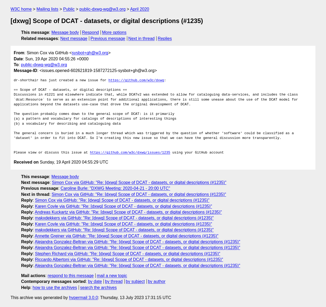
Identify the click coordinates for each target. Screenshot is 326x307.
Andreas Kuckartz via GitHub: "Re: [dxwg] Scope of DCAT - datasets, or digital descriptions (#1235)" (128, 212)
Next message (73, 38)
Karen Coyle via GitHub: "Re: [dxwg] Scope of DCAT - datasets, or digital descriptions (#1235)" (123, 206)
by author (157, 281)
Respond (90, 32)
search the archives (98, 287)
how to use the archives (55, 287)
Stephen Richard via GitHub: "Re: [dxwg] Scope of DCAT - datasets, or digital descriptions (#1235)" (127, 253)
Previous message (108, 38)
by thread (114, 281)
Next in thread (141, 38)
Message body (65, 32)
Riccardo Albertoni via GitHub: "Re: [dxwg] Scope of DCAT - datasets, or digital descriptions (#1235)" (129, 259)
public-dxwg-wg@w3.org (102, 9)
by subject (135, 281)
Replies (165, 38)
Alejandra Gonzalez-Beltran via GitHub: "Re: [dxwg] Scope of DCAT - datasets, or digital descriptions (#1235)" (137, 242)
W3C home (21, 9)
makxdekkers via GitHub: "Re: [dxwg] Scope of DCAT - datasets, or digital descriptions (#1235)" (124, 218)
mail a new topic (112, 275)
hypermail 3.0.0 (83, 297)
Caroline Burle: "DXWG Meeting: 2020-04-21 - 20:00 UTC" (115, 188)
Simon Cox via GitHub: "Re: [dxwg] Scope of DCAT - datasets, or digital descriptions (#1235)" (139, 182)
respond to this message (70, 275)
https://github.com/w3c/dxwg (136, 80)
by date (95, 281)
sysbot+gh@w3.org (90, 53)
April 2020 (139, 9)
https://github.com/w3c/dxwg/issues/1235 (130, 152)
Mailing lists (47, 9)
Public (69, 9)
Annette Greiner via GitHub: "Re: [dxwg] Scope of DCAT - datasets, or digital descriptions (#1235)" (127, 236)
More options (114, 32)
